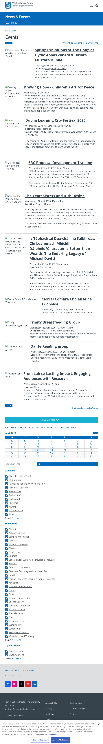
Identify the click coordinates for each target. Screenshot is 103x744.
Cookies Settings (77, 708)
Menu (11, 22)
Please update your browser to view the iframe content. (51, 225)
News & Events (17, 16)
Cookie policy (76, 703)
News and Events (12, 670)
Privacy (48, 708)
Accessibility (51, 703)
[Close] (99, 726)
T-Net (48, 719)
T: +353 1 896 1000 (14, 715)
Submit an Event (51, 419)
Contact (73, 714)
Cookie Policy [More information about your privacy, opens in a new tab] (53, 736)
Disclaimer (50, 714)
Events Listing (10, 31)
